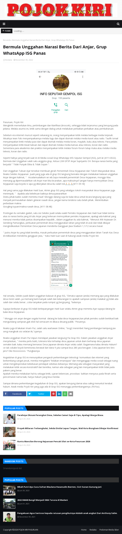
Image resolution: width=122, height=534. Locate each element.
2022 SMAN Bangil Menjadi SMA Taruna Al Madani (42, 500)
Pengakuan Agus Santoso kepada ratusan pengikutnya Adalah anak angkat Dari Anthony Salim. (67, 513)
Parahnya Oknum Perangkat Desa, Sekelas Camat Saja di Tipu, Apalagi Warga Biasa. (60, 415)
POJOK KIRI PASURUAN (28, 529)
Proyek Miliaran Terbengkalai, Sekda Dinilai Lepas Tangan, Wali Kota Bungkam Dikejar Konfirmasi (67, 428)
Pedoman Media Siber (109, 529)
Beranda (7, 40)
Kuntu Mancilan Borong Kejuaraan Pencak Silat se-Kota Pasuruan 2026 (53, 441)
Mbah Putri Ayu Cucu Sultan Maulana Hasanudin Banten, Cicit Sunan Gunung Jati (59, 486)
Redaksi (8, 60)
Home (84, 529)
